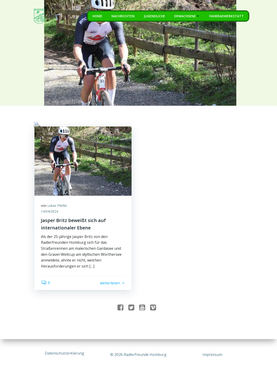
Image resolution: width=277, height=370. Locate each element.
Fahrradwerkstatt (226, 16)
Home (97, 16)
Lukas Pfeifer (58, 206)
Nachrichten (123, 16)
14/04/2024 (49, 212)
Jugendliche (154, 16)
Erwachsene (187, 16)
